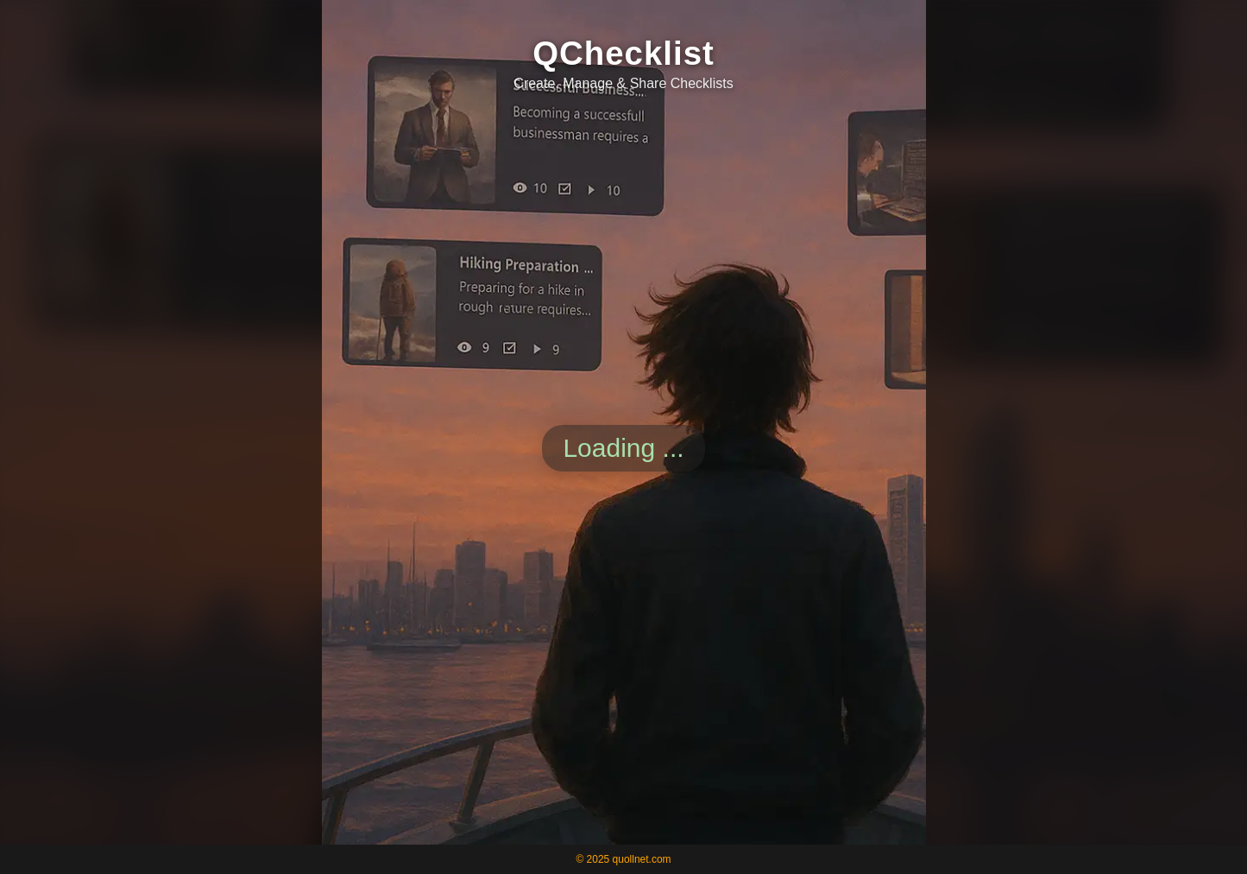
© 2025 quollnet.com (623, 859)
